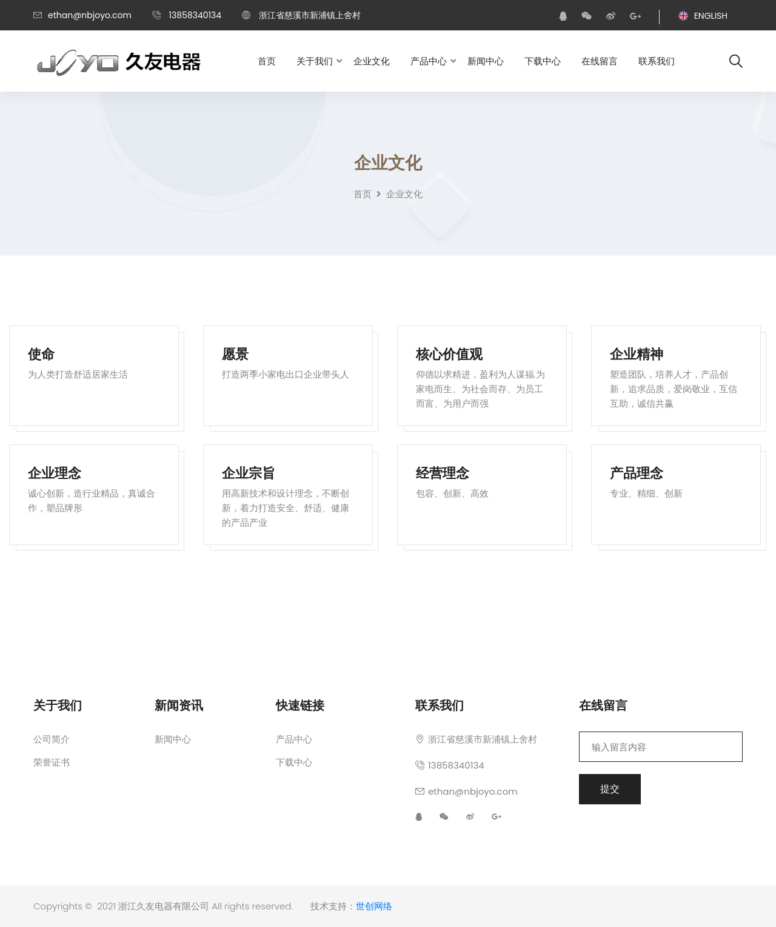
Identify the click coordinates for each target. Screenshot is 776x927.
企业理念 (54, 474)
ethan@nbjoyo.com (90, 15)
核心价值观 (449, 355)
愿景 (235, 355)
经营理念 (442, 474)
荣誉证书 (51, 762)
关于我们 (314, 61)
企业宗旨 (248, 474)
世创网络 (374, 906)
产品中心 (428, 61)
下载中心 (542, 61)
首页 (267, 61)
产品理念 (636, 474)
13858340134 (449, 765)
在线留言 (599, 61)
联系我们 (656, 61)
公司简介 (51, 739)
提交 (610, 789)
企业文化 (371, 61)
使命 (41, 355)
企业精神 (636, 355)
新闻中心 (485, 61)
